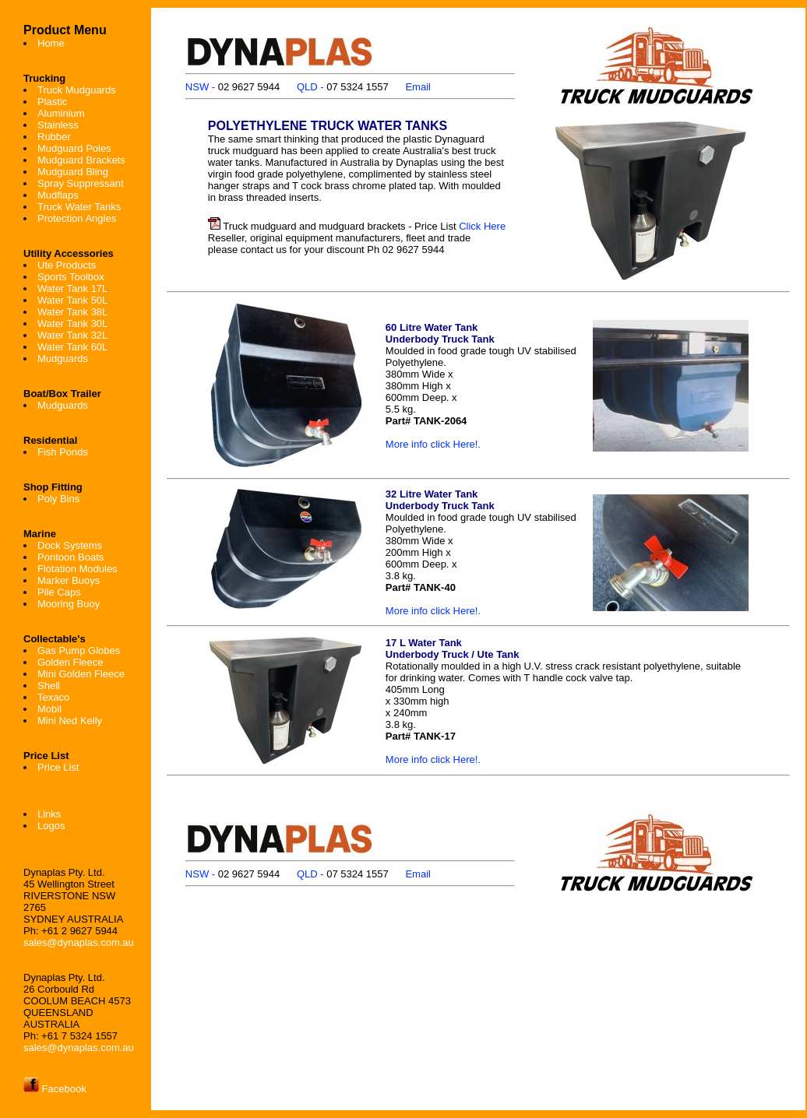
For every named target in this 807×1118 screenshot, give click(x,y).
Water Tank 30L (72, 323)
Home (51, 43)
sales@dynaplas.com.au (78, 942)
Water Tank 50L (72, 300)
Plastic (52, 101)
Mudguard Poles (74, 148)
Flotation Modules (77, 569)
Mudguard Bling (72, 172)
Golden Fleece (70, 662)
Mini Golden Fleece (81, 674)
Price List (58, 767)
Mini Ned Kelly (69, 720)
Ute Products (66, 265)
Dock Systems (69, 545)
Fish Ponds (62, 452)
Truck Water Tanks (79, 207)
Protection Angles (76, 218)
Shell (48, 685)
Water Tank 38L (72, 312)
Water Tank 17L (72, 288)
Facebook (54, 1089)
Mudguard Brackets (81, 160)
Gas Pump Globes (78, 650)
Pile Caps (59, 592)
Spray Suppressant (80, 183)
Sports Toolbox (70, 277)
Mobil (49, 709)
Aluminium (61, 113)
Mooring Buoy (68, 604)
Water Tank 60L (72, 347)
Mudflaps (58, 195)
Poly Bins (58, 499)
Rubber (54, 136)
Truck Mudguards (76, 90)
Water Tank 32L (72, 335)
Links (49, 814)
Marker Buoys (68, 580)
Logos (51, 825)
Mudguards (62, 358)
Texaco (53, 697)
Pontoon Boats (70, 557)
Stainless (58, 125)
